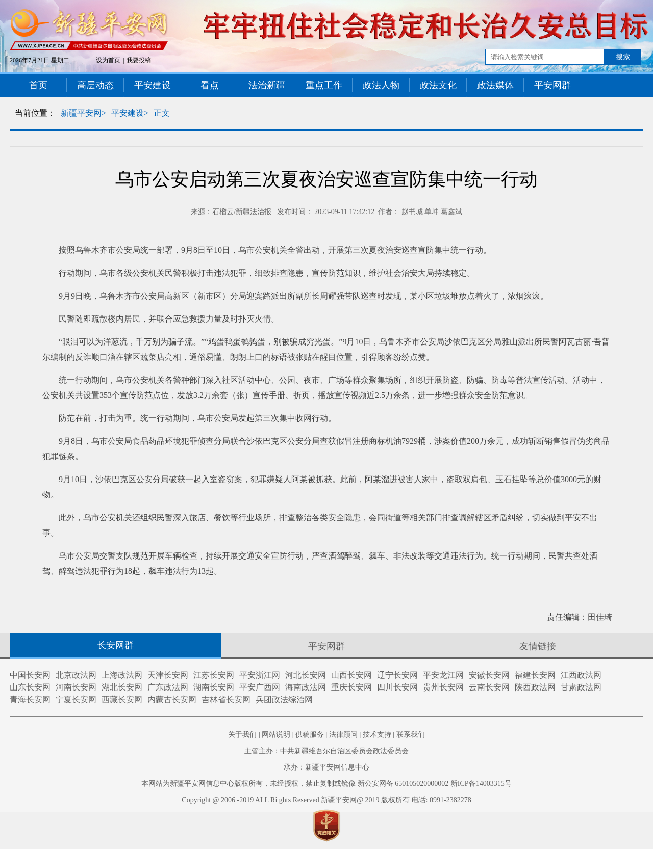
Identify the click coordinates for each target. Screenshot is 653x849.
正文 (162, 113)
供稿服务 (309, 734)
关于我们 (242, 734)
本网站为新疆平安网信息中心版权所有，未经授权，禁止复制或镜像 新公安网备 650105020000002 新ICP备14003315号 (326, 783)
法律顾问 (343, 734)
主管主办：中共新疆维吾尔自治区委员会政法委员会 (326, 751)
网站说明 (276, 734)
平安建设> (129, 113)
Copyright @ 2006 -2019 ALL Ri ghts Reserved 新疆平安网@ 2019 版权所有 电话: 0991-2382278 (326, 800)
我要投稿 (139, 60)
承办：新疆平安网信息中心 (326, 767)
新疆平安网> (83, 113)
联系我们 (410, 734)
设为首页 (108, 60)
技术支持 (377, 734)
